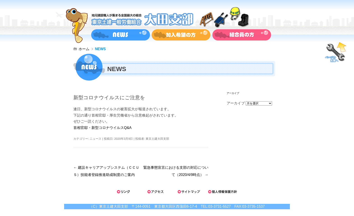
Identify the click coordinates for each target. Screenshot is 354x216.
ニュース (95, 138)
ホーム (84, 49)
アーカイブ (236, 103)
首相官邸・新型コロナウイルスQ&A (102, 128)
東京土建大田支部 (157, 138)
